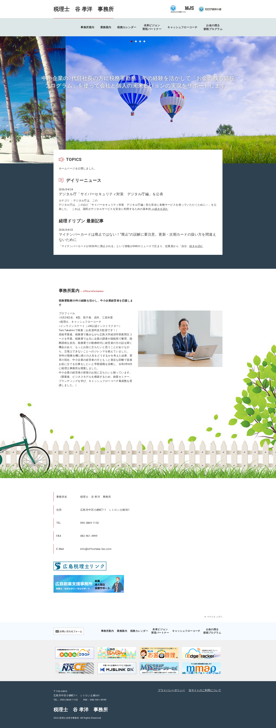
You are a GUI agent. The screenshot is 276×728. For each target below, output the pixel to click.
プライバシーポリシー (171, 690)
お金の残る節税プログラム (212, 27)
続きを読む (196, 246)
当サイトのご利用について (205, 690)
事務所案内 (87, 27)
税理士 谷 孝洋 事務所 (84, 9)
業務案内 (105, 27)
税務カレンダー (126, 27)
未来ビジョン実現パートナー (151, 27)
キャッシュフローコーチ (182, 27)
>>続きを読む (159, 209)
